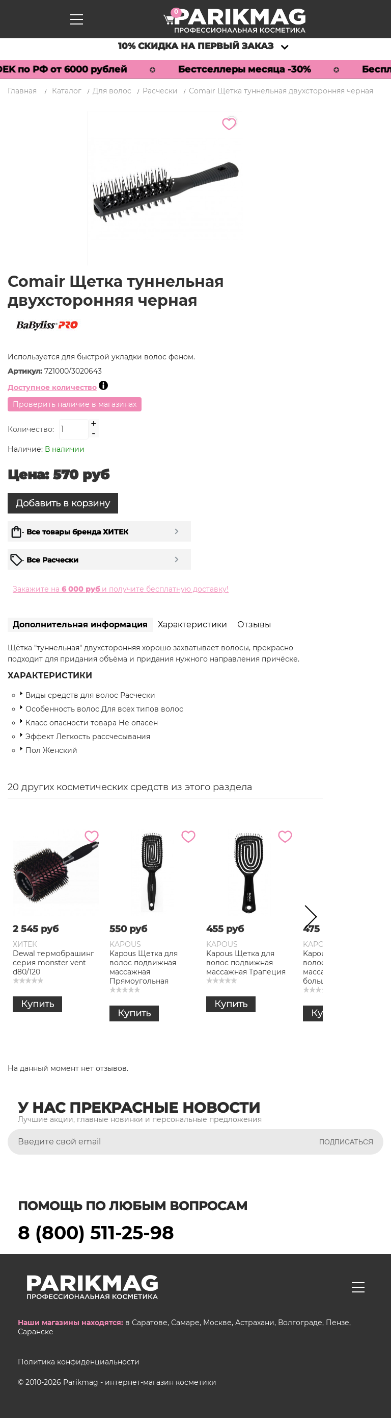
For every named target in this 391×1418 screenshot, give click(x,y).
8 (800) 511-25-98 (96, 1232)
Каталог (66, 90)
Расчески (160, 90)
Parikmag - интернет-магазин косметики (139, 1382)
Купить (37, 1004)
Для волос (112, 90)
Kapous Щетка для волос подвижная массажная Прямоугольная (143, 967)
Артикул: (26, 371)
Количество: (31, 429)
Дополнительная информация (80, 624)
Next (307, 919)
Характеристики (192, 624)
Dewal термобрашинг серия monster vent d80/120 (53, 962)
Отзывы (254, 624)
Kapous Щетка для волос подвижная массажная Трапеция (246, 962)
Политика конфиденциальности (78, 1361)
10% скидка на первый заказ (195, 46)
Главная (22, 90)
